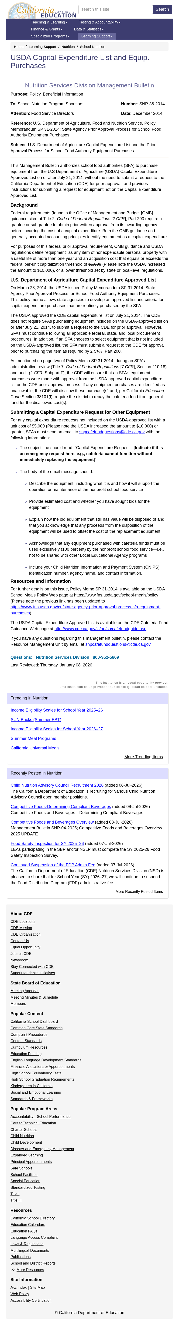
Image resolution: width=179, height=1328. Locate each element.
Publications (20, 1257)
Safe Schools (21, 1168)
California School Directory (32, 1218)
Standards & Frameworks (31, 1099)
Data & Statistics (89, 29)
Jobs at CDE (20, 954)
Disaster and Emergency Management (42, 1149)
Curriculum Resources (28, 1047)
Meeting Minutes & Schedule (34, 997)
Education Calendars (27, 1225)
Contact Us (19, 941)
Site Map (37, 1287)
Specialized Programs (50, 36)
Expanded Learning (26, 1155)
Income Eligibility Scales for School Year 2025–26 (57, 710)
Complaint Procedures (28, 1035)
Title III (15, 1200)
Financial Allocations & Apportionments (42, 1067)
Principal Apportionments (31, 1162)
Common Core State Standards (36, 1028)
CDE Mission (21, 928)
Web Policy (19, 1294)
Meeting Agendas (24, 991)
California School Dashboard (34, 1021)
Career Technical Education (33, 1123)
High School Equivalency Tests (36, 1073)
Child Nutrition (22, 1136)
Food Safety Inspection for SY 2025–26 (47, 843)
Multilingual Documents (29, 1250)
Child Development (26, 1142)
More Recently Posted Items (139, 891)
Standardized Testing (27, 1187)
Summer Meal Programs (33, 738)
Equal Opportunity (25, 947)
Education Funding (25, 1054)
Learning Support (96, 36)
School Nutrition (92, 47)
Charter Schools (23, 1130)
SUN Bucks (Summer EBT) (36, 719)
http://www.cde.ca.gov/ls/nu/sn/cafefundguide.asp (100, 628)
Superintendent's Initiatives (32, 973)
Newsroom (19, 960)
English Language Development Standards (45, 1060)
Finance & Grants (46, 29)
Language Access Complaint (34, 1237)
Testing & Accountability (99, 22)
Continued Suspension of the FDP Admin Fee (53, 865)
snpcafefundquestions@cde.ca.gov (112, 432)
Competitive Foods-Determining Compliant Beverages (61, 806)
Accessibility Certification (31, 1300)
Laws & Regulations (26, 1244)
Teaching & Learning (49, 22)
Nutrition (68, 47)
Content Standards (25, 1041)
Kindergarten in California (31, 1086)
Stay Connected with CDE (32, 967)
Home (19, 47)
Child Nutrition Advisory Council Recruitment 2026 (57, 785)
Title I (15, 1194)
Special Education (25, 1181)
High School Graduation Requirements (42, 1079)
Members (18, 1004)
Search (162, 9)
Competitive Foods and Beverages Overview (52, 822)
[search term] (115, 9)
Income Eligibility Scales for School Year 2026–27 (57, 729)
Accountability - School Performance (40, 1117)
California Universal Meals (35, 748)
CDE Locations (22, 922)
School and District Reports (33, 1263)
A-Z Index (18, 1287)
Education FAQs (24, 1231)
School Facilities (24, 1175)
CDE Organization (25, 934)
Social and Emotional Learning (35, 1092)
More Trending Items (143, 757)
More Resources (30, 1270)
